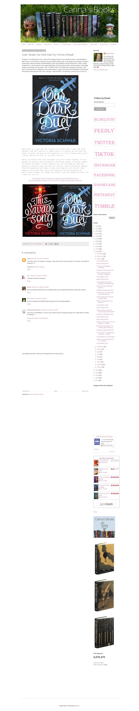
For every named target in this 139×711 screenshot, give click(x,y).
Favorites (114, 44)
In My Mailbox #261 (102, 261)
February (100, 364)
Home (23, 44)
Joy (28, 275)
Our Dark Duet (49, 178)
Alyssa (29, 258)
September (100, 346)
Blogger (77, 706)
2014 (97, 373)
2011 (97, 380)
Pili (28, 298)
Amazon (45, 180)
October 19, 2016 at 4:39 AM (40, 287)
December (100, 254)
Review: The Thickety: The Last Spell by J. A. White (106, 322)
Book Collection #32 (102, 319)
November (100, 256)
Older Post (85, 391)
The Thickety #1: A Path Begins (106, 337)
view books (111, 451)
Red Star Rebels (103, 461)
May (98, 357)
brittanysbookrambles (34, 310)
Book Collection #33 (102, 307)
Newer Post (25, 391)
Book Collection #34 (102, 279)
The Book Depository (35, 180)
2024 (97, 231)
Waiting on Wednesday (80, 44)
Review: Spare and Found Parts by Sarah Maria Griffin (105, 311)
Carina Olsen (110, 53)
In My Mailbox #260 (102, 277)
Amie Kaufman (103, 462)
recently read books (106, 458)
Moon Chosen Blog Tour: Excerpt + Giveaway (104, 273)
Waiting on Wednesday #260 (105, 330)
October (99, 259)
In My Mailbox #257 (102, 343)
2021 (97, 239)
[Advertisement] (55, 372)
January (99, 367)
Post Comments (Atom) (36, 394)
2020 (97, 241)
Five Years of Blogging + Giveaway (104, 266)
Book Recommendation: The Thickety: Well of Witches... (105, 326)
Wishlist (56, 44)
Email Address (99, 102)
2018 (97, 246)
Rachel (29, 287)
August (99, 349)
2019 (97, 244)
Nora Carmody (103, 472)
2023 (97, 233)
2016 (97, 251)
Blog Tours (93, 44)
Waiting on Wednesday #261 (105, 314)
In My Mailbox (66, 44)
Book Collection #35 (102, 263)
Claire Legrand (103, 480)
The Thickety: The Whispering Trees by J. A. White (105, 333)
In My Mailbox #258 (102, 317)
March (99, 362)
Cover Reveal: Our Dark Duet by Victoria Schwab (105, 293)
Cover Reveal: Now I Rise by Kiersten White (105, 297)
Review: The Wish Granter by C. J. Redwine (105, 340)
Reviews (39, 44)
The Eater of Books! (39, 267)
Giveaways (47, 44)
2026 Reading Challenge (104, 436)
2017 (97, 249)
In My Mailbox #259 (102, 305)
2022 (97, 236)
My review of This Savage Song (59, 180)
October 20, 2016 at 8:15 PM (49, 310)
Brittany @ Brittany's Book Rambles (37, 318)
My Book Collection (76, 180)
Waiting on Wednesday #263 (105, 270)
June (98, 354)
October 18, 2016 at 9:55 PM (40, 258)
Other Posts (104, 44)
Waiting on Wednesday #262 (105, 290)
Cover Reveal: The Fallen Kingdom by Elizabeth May (105, 282)
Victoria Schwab (60, 178)
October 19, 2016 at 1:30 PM (38, 298)
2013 (97, 375)
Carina (102, 439)
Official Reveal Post (72, 178)
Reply (29, 269)
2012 (97, 378)
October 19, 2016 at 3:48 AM (38, 275)
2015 (97, 370)
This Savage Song (38, 178)
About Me (31, 44)
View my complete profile (100, 70)
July (98, 352)
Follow (95, 512)
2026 (97, 226)
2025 (97, 228)
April (98, 359)
